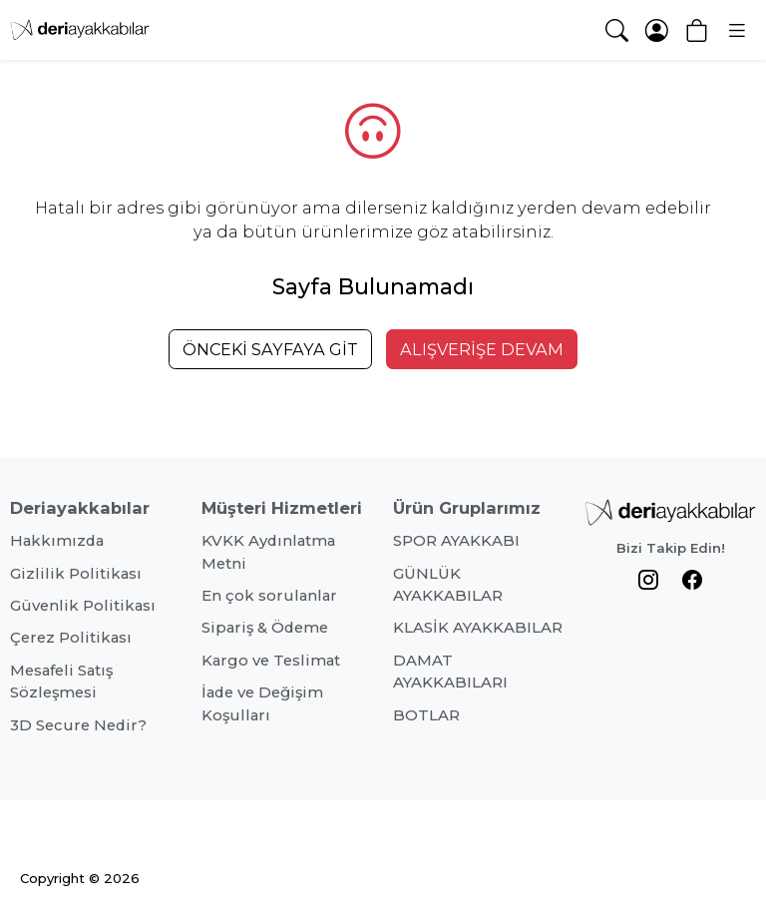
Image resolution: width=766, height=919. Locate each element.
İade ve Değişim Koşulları (262, 703)
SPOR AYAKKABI (456, 541)
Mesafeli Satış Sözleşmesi (61, 681)
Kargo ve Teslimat (270, 661)
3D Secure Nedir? (78, 725)
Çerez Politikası (71, 638)
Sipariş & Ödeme (264, 628)
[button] (736, 30)
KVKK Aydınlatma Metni (268, 552)
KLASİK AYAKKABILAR (478, 628)
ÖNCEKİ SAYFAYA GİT (270, 349)
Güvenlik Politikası (83, 606)
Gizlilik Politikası (76, 574)
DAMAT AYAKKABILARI (450, 671)
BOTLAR (426, 715)
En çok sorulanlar (269, 596)
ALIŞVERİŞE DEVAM (482, 349)
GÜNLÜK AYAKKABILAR (448, 585)
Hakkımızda (57, 541)
